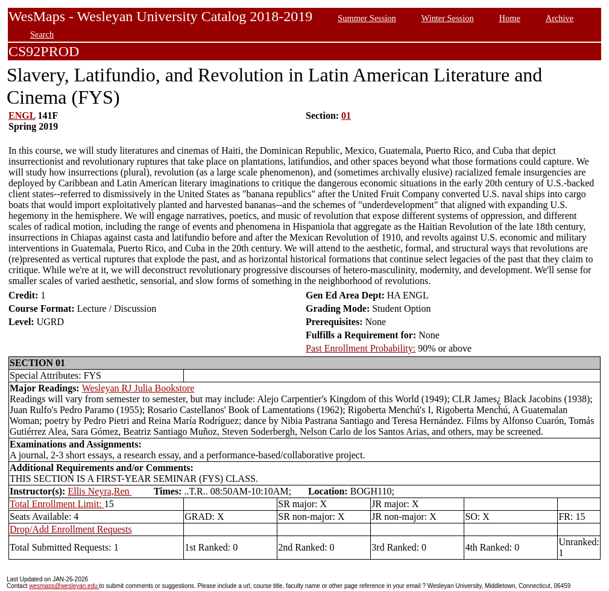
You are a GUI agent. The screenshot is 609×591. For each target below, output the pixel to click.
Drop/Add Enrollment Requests (71, 529)
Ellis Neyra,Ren (99, 491)
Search (42, 34)
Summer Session (367, 18)
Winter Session (447, 18)
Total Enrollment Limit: (57, 504)
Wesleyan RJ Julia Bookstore (138, 388)
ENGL (21, 115)
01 (346, 115)
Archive (559, 18)
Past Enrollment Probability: (360, 348)
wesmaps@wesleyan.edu (64, 586)
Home (509, 18)
